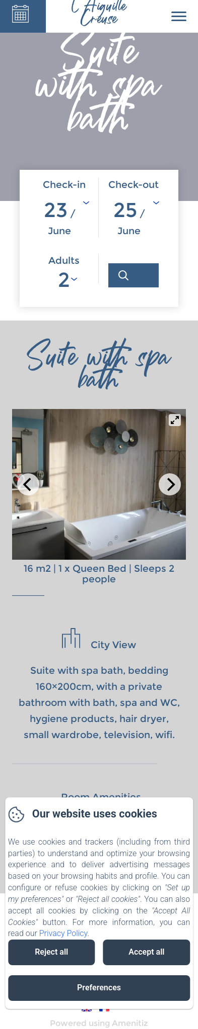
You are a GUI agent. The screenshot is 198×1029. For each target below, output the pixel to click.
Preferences (99, 987)
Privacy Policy (63, 933)
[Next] (170, 484)
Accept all (146, 952)
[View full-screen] (175, 420)
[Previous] (28, 484)
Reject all (51, 952)
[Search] (133, 275)
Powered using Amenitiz (99, 1023)
